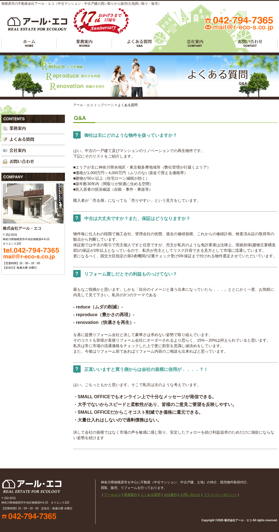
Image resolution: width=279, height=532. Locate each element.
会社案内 (194, 43)
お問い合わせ (250, 43)
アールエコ (29, 43)
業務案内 (84, 43)
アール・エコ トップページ (93, 105)
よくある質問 (139, 43)
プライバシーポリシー (220, 495)
